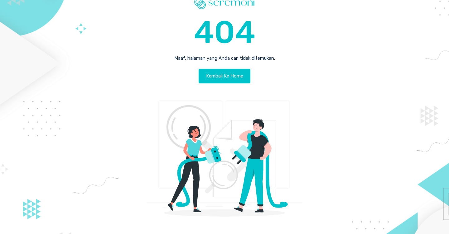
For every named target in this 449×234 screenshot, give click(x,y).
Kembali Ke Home (224, 76)
